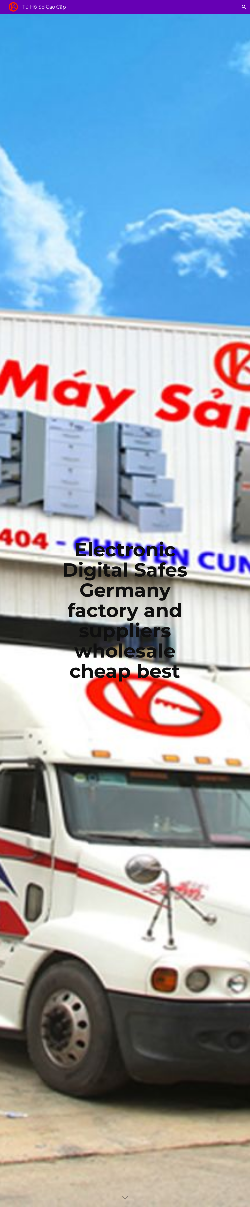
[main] (124, 610)
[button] (244, 7)
